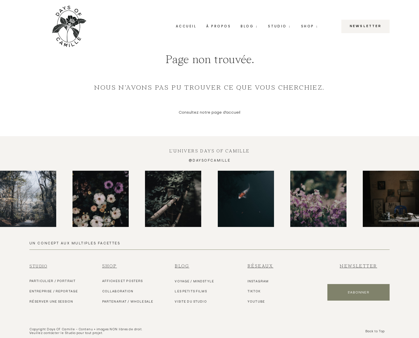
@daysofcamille (209, 160)
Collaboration (118, 291)
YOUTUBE (256, 301)
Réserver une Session (51, 301)
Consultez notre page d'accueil (209, 112)
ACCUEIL (186, 26)
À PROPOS (218, 26)
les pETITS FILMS (191, 291)
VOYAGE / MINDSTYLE (194, 281)
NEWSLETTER (365, 26)
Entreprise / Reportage (53, 291)
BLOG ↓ (249, 26)
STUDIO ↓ (279, 26)
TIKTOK (254, 291)
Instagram (258, 281)
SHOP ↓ (310, 26)
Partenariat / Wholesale (127, 301)
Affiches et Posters (122, 281)
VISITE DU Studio (191, 301)
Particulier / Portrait (52, 281)
